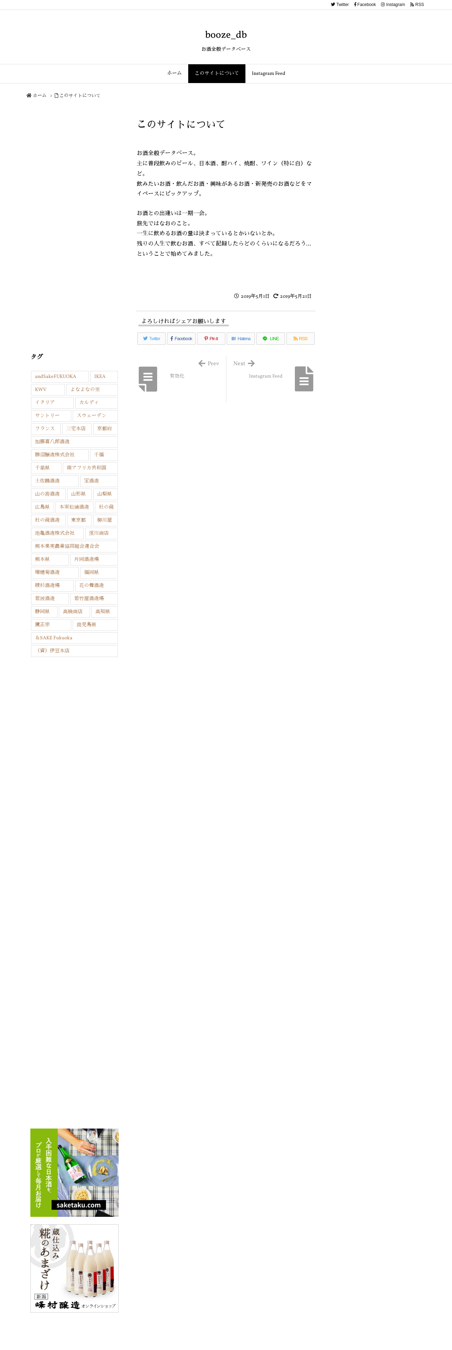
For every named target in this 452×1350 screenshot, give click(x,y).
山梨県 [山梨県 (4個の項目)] (104, 494)
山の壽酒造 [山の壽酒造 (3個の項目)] (47, 494)
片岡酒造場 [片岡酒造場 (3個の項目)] (86, 559)
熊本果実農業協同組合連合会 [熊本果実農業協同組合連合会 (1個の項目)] (67, 546)
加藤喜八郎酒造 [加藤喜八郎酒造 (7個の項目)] (52, 442)
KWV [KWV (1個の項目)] (41, 389)
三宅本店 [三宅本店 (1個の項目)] (76, 429)
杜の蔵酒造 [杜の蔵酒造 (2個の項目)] (47, 520)
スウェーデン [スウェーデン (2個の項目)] (91, 416)
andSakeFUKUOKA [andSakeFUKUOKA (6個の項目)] (55, 376)
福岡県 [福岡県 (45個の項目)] (91, 572)
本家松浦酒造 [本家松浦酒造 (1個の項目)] (74, 507)
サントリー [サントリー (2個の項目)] (47, 416)
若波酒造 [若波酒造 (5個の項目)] (45, 599)
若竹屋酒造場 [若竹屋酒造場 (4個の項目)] (89, 599)
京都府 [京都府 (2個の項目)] (104, 429)
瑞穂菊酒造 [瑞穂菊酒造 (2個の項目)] (47, 572)
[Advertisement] (74, 228)
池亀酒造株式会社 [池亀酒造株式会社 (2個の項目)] (55, 533)
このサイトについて (80, 96)
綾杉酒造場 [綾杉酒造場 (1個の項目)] (47, 585)
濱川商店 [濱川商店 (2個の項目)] (99, 533)
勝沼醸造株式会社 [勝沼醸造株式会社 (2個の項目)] (55, 455)
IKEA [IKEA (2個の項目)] (100, 376)
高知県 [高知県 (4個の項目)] (102, 612)
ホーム (40, 96)
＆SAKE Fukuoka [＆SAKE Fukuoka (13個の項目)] (53, 638)
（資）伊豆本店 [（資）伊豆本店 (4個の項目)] (52, 651)
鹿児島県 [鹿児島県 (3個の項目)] (86, 625)
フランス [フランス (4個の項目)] (45, 429)
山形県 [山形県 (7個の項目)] (78, 494)
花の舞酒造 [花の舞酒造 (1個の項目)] (91, 585)
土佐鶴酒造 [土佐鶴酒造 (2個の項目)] (47, 481)
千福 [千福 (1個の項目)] (99, 455)
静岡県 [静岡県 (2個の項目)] (42, 612)
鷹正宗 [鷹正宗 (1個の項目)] (42, 625)
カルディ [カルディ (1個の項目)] (89, 402)
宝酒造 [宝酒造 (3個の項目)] (91, 481)
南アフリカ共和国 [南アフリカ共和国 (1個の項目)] (86, 468)
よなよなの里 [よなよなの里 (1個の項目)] (85, 389)
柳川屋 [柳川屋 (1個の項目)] (104, 520)
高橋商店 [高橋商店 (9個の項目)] (73, 612)
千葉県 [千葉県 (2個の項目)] (42, 468)
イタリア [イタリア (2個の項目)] (45, 402)
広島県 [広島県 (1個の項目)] (42, 507)
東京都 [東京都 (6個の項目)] (78, 520)
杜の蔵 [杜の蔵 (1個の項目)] (106, 507)
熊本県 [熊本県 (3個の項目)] (42, 559)
